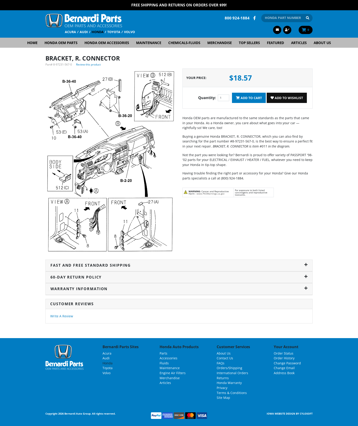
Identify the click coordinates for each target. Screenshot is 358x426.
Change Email (284, 368)
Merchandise (219, 42)
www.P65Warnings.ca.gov (210, 193)
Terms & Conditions (232, 392)
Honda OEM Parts (61, 42)
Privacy (222, 387)
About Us (322, 42)
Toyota (113, 31)
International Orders (232, 373)
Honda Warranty (229, 382)
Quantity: (207, 98)
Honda (98, 31)
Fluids (164, 363)
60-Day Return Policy (179, 276)
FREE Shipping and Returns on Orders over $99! (179, 5)
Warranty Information (179, 288)
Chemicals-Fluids (184, 42)
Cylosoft (306, 413)
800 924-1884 (237, 17)
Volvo (129, 31)
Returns (223, 378)
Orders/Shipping (229, 368)
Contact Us (225, 358)
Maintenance (148, 42)
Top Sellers (249, 42)
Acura (70, 31)
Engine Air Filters (173, 373)
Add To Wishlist (287, 97)
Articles (299, 42)
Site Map (223, 397)
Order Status (283, 353)
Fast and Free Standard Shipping (179, 265)
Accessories (168, 358)
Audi (84, 31)
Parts (163, 353)
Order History (284, 358)
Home (32, 42)
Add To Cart (249, 97)
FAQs (220, 363)
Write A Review (61, 316)
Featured (275, 42)
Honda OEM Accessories (106, 42)
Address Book (284, 373)
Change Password (287, 363)
